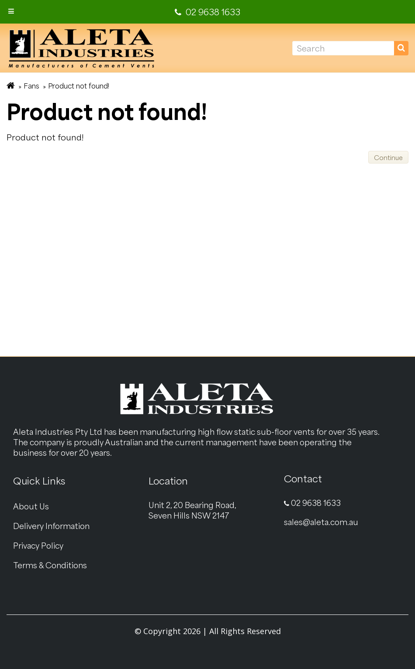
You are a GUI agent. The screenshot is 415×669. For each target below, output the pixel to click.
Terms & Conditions (50, 565)
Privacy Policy (38, 545)
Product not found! (78, 85)
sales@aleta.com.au (321, 522)
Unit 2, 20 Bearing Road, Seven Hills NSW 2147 (192, 510)
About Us (31, 506)
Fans (31, 85)
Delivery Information (51, 526)
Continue (388, 157)
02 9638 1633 (312, 503)
